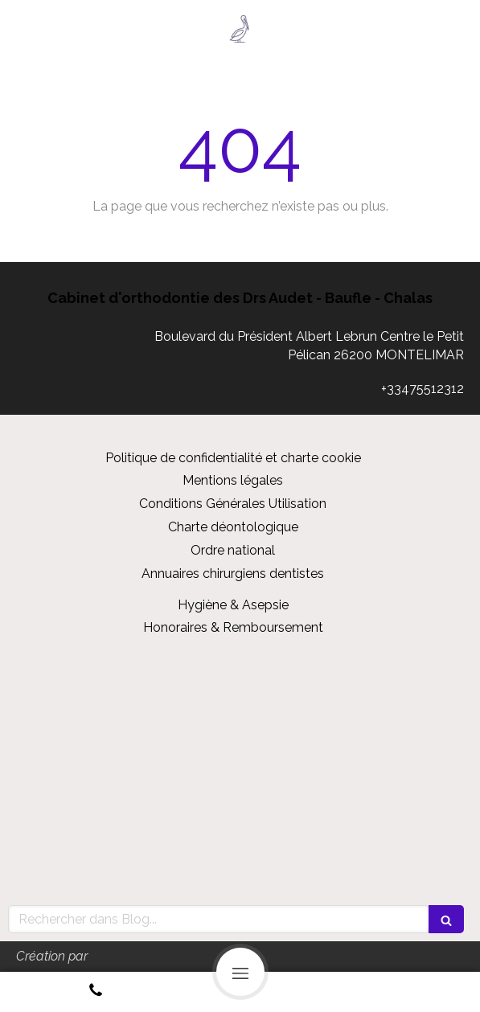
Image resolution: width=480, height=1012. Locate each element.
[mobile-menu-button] (240, 972)
